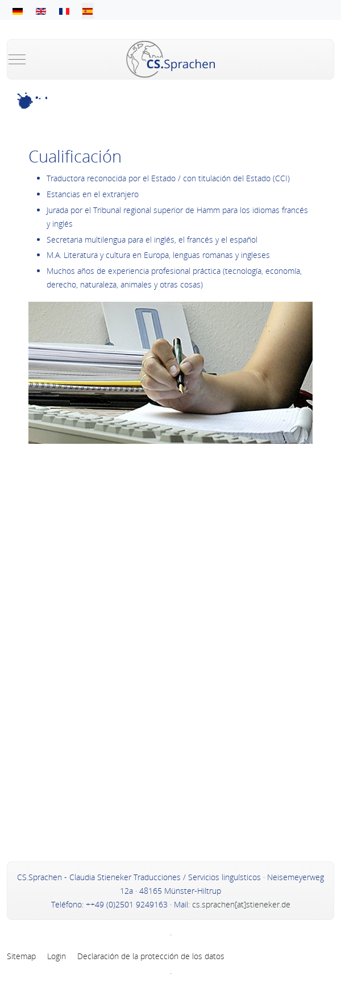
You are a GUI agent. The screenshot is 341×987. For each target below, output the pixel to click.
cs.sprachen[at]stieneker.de (240, 904)
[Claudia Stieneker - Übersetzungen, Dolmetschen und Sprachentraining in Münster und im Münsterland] (170, 59)
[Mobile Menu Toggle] (17, 59)
